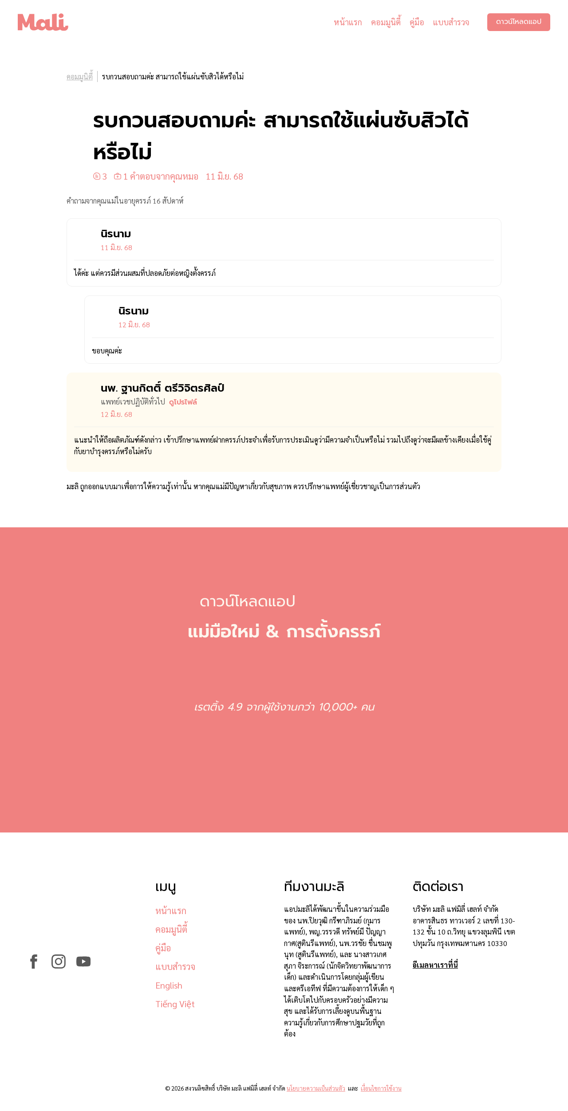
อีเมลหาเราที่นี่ (435, 965)
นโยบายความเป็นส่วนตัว (316, 1088)
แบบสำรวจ (451, 22)
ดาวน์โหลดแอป (518, 22)
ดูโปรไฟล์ (183, 402)
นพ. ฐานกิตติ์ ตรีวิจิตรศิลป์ (163, 388)
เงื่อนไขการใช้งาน (381, 1088)
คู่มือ (417, 22)
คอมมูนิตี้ (386, 22)
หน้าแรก (348, 22)
